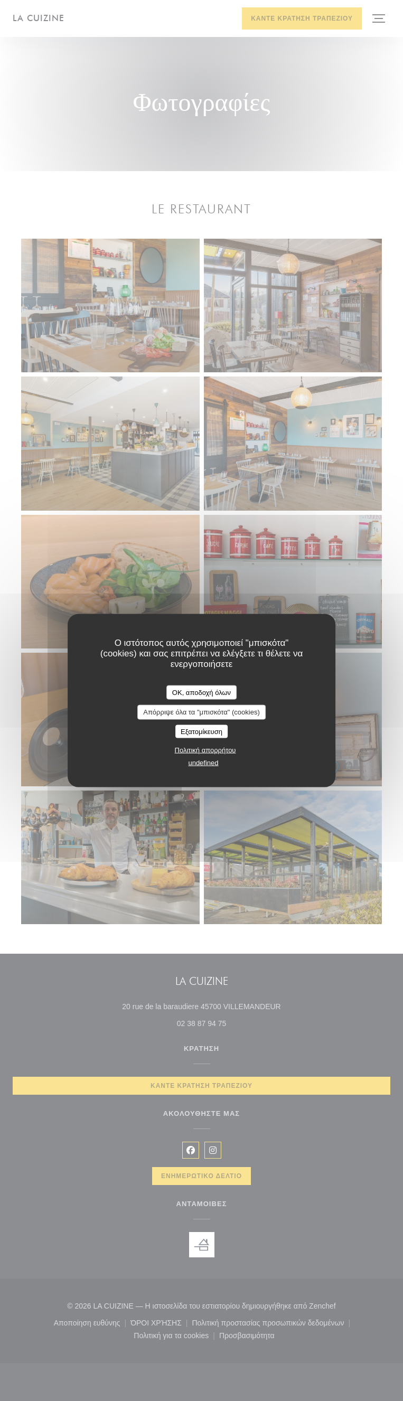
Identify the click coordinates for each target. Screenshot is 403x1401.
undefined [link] (203, 763)
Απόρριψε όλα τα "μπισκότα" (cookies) (201, 712)
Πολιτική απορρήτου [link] (205, 750)
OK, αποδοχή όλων (201, 692)
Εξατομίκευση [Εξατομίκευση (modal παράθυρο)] (201, 731)
